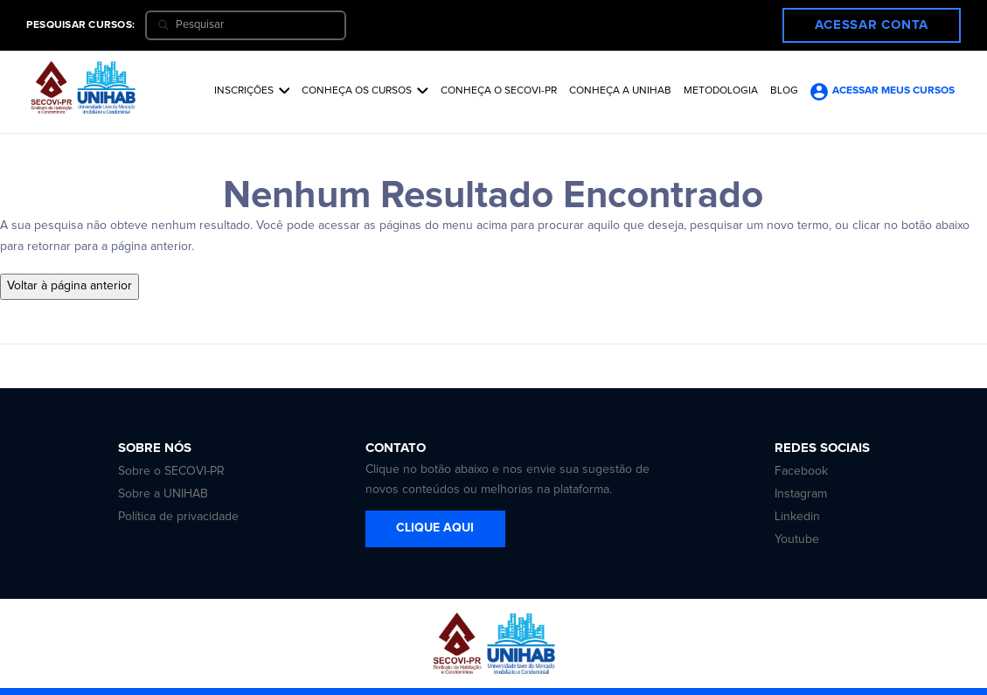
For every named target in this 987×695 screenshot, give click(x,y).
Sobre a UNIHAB (163, 494)
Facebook (801, 471)
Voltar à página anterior (69, 286)
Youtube (797, 539)
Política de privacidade (178, 517)
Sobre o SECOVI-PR (171, 471)
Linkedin (797, 517)
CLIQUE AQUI (435, 528)
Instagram (801, 494)
